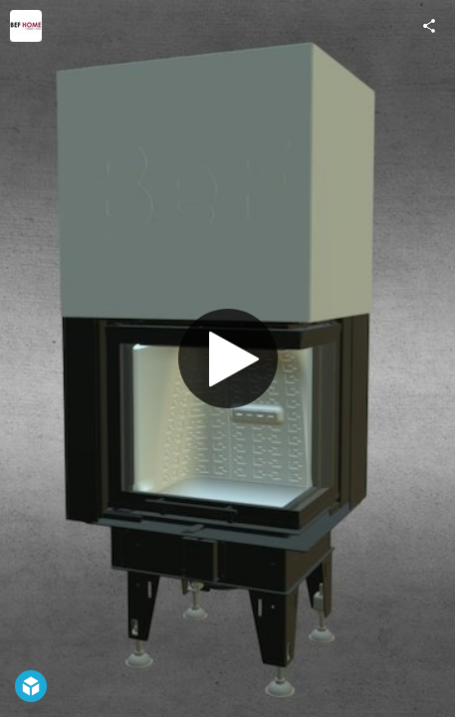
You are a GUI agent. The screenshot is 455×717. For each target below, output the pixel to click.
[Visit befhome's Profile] (26, 26)
